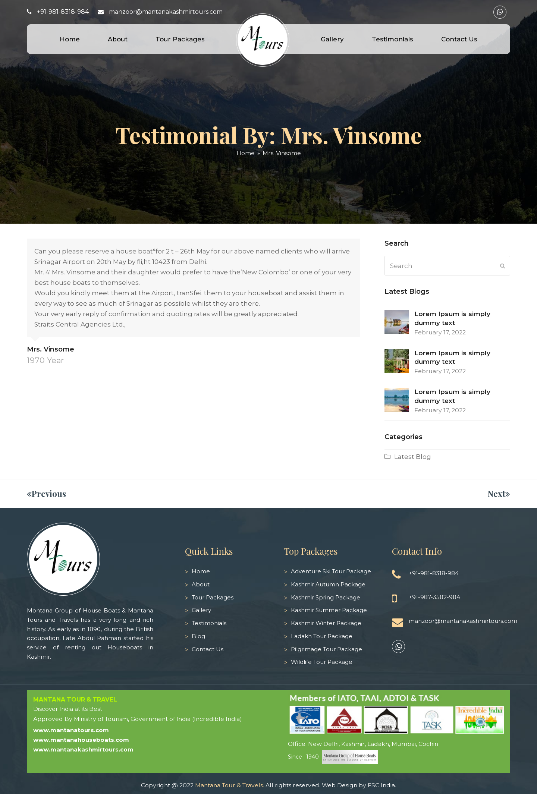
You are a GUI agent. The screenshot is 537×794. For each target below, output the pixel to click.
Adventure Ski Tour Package (331, 571)
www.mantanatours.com (71, 730)
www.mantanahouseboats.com (81, 739)
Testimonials (209, 623)
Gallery (201, 610)
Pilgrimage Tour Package (326, 649)
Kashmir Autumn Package (328, 584)
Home (201, 571)
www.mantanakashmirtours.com (83, 749)
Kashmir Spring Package (325, 597)
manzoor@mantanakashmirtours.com (166, 11)
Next (499, 493)
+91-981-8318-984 (63, 11)
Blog (198, 636)
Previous (46, 493)
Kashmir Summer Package (329, 610)
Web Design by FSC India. (359, 785)
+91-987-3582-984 (434, 597)
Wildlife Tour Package (321, 661)
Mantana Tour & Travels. (229, 785)
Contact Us (207, 649)
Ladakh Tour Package (321, 636)
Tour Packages (212, 597)
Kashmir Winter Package (326, 623)
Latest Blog (412, 456)
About (201, 584)
